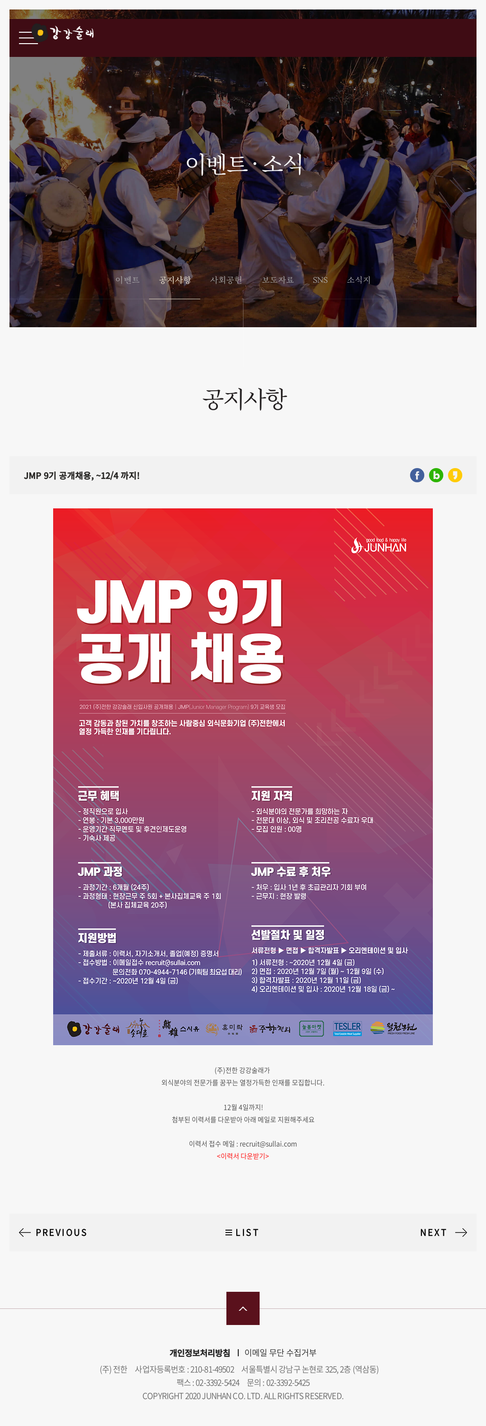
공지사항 (175, 280)
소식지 (358, 280)
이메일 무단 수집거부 (280, 1352)
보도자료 (278, 280)
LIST (247, 1232)
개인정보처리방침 (199, 1353)
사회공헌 (226, 280)
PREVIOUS (62, 1232)
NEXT (434, 1232)
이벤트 (127, 280)
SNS (320, 280)
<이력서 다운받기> (243, 1155)
